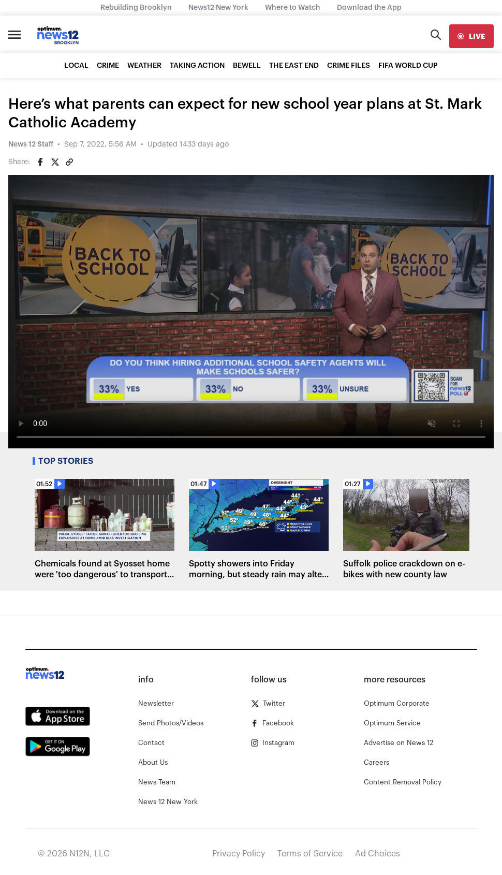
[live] (471, 36)
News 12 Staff (30, 144)
